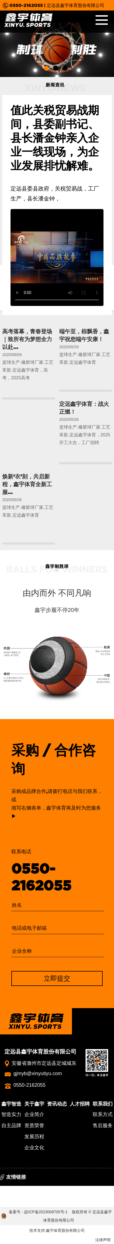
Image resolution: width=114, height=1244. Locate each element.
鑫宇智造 (11, 1104)
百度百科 (11, 1190)
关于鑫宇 (34, 1104)
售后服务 (103, 1125)
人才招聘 (80, 1104)
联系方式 (103, 1114)
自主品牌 (11, 1125)
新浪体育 (50, 1190)
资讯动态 (57, 1104)
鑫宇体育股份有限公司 (65, 1230)
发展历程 (34, 1136)
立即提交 (57, 978)
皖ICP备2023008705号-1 (46, 1212)
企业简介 (34, 1114)
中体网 (31, 1190)
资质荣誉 (34, 1125)
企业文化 (34, 1147)
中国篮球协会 (76, 1190)
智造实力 (11, 1114)
